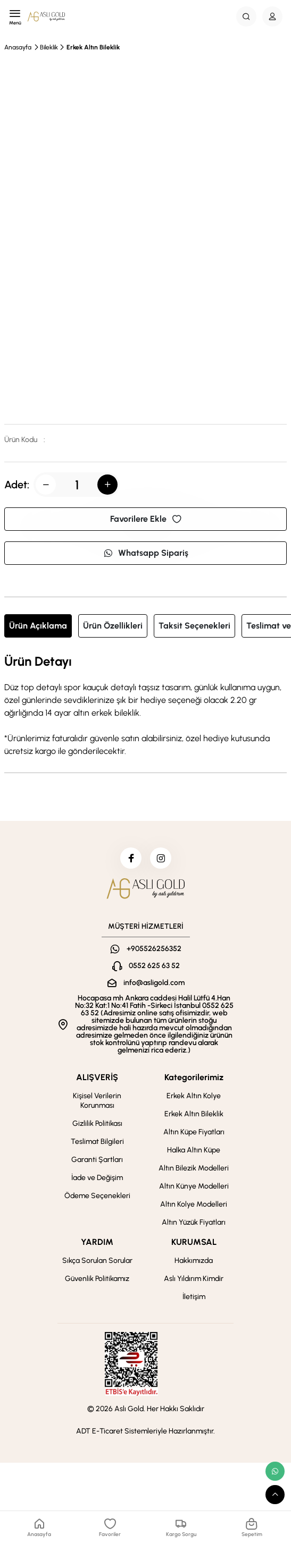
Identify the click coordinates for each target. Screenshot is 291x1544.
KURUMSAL (194, 1242)
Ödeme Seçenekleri (97, 1195)
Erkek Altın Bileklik (93, 47)
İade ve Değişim (97, 1177)
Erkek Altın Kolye (194, 1095)
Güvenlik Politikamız (97, 1278)
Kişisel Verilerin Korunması (97, 1100)
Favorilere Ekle (145, 519)
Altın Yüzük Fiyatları (194, 1222)
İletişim (193, 1296)
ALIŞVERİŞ (97, 1077)
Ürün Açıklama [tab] (38, 626)
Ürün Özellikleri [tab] (113, 626)
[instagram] (160, 858)
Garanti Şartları (97, 1159)
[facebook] (131, 858)
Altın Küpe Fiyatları (194, 1131)
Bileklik (49, 47)
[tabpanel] (145, 706)
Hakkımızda (193, 1260)
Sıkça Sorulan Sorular (97, 1260)
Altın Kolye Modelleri (193, 1204)
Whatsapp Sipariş (145, 553)
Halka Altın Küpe (193, 1150)
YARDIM (97, 1242)
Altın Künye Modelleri (194, 1186)
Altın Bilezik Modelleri (194, 1168)
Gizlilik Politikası (97, 1123)
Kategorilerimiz (193, 1077)
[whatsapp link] (275, 1471)
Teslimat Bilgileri (97, 1141)
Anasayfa (17, 47)
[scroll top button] (275, 1494)
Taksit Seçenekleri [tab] (194, 626)
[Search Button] (246, 16)
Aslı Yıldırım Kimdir (193, 1278)
